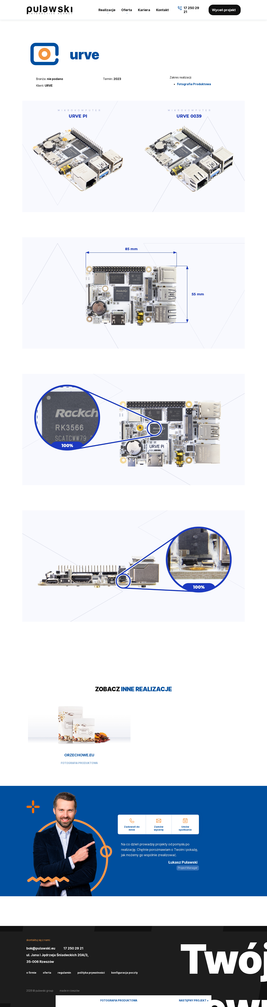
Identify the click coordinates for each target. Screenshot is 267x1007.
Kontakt (162, 10)
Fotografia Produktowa (194, 84)
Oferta (126, 10)
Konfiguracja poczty (124, 972)
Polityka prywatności (91, 972)
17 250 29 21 (73, 948)
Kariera (144, 10)
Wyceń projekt (224, 10)
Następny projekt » (194, 1000)
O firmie (31, 972)
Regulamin (64, 972)
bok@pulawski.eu (40, 948)
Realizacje (106, 10)
